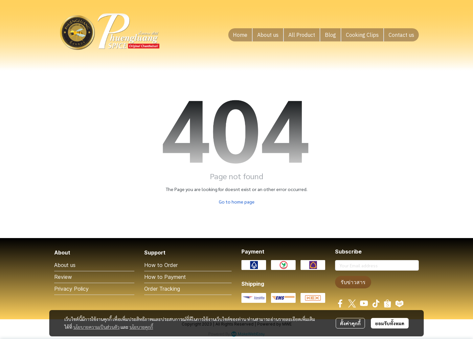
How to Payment (165, 277)
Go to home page (237, 202)
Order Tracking (162, 288)
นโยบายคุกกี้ (141, 327)
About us (65, 265)
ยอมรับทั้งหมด (389, 323)
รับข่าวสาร (353, 282)
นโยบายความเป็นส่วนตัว (96, 327)
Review (63, 277)
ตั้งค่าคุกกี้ (350, 323)
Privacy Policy (71, 288)
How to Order (161, 265)
